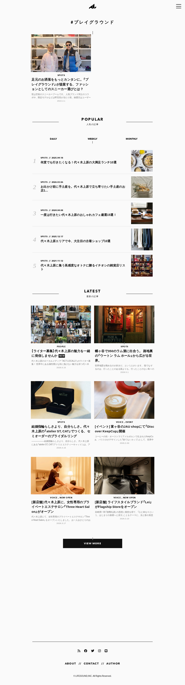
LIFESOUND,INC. (83, 675)
